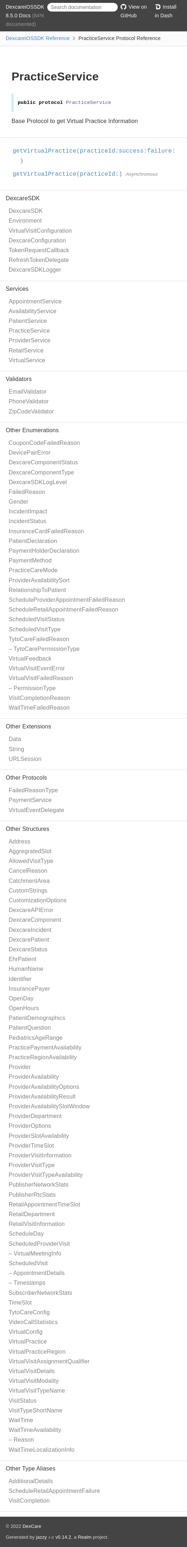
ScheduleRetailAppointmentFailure (54, 1491)
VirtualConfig (26, 1332)
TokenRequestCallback (39, 250)
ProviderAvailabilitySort (39, 580)
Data (15, 739)
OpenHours (24, 1008)
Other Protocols (26, 778)
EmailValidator (28, 392)
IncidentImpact (28, 511)
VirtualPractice (28, 1341)
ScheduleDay (26, 1234)
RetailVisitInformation (37, 1224)
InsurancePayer (29, 989)
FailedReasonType (33, 790)
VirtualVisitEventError (37, 668)
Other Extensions (28, 726)
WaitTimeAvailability (35, 1430)
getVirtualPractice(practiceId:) (70, 174)
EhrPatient (22, 959)
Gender (19, 502)
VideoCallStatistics (33, 1322)
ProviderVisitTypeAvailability (46, 1175)
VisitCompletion (29, 1501)
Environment (25, 221)
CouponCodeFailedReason (44, 443)
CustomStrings (28, 891)
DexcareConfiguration (37, 240)
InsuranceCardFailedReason (46, 531)
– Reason (21, 1440)
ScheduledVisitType (35, 629)
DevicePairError (30, 453)
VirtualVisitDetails (32, 1371)
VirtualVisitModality (34, 1381)
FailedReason (27, 492)
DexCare (31, 1526)
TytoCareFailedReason (39, 639)
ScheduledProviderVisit (39, 1244)
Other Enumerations (32, 430)
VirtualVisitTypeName (37, 1391)
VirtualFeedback (30, 659)
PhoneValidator (29, 401)
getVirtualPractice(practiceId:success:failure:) (97, 156)
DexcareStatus (28, 949)
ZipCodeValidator (31, 411)
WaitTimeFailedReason (39, 708)
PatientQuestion (30, 1028)
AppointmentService (35, 301)
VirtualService (27, 360)
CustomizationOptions (38, 900)
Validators (19, 379)
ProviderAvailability (34, 1077)
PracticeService (29, 331)
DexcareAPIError (31, 910)
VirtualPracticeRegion (37, 1352)
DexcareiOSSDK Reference (38, 38)
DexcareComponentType (41, 472)
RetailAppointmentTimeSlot (44, 1204)
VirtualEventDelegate (36, 810)
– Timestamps (27, 1283)
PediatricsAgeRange (35, 1038)
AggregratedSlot (30, 851)
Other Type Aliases (31, 1468)
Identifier (20, 979)
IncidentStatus (27, 521)
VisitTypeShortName (35, 1410)
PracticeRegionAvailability (43, 1057)
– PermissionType (32, 688)
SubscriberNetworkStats (40, 1293)
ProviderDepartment (35, 1116)
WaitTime (21, 1420)
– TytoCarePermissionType (44, 649)
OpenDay (21, 998)
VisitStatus (23, 1401)
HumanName (26, 969)
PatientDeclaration (33, 541)
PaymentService (30, 800)
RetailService (26, 350)
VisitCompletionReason (39, 698)
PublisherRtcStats (32, 1195)
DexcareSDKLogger (35, 270)
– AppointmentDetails (37, 1273)
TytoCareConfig (29, 1312)
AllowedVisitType (31, 861)
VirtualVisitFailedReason (41, 678)
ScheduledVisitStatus (37, 619)
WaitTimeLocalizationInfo (41, 1450)
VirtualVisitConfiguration (40, 231)
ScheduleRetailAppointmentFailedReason (63, 609)
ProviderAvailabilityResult (42, 1097)
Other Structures (27, 829)
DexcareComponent (35, 920)
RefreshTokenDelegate (39, 260)
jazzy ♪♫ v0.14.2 (53, 1537)
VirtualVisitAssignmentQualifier (49, 1361)
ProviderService (30, 340)
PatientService (28, 321)
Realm (85, 1537)
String (16, 749)
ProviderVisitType (32, 1165)
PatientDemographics (37, 1018)
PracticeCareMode (33, 570)
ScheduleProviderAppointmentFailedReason (67, 600)
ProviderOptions (30, 1126)
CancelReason (28, 871)
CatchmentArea (29, 881)
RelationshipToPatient (37, 590)
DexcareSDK (23, 198)
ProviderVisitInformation (40, 1155)
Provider (20, 1067)
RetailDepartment (32, 1214)
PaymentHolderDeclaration (44, 551)
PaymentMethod (30, 560)
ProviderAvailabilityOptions (44, 1087)
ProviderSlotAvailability (39, 1136)
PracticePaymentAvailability (45, 1047)
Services (17, 289)
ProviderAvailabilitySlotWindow (49, 1106)
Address (19, 841)
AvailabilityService (32, 311)
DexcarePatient (29, 940)
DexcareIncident (30, 930)
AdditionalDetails (31, 1481)
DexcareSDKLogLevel (38, 482)
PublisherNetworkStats (39, 1185)
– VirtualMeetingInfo (35, 1253)
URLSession (25, 759)
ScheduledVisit (28, 1263)
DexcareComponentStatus (43, 462)
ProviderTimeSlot (31, 1146)
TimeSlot (20, 1303)
